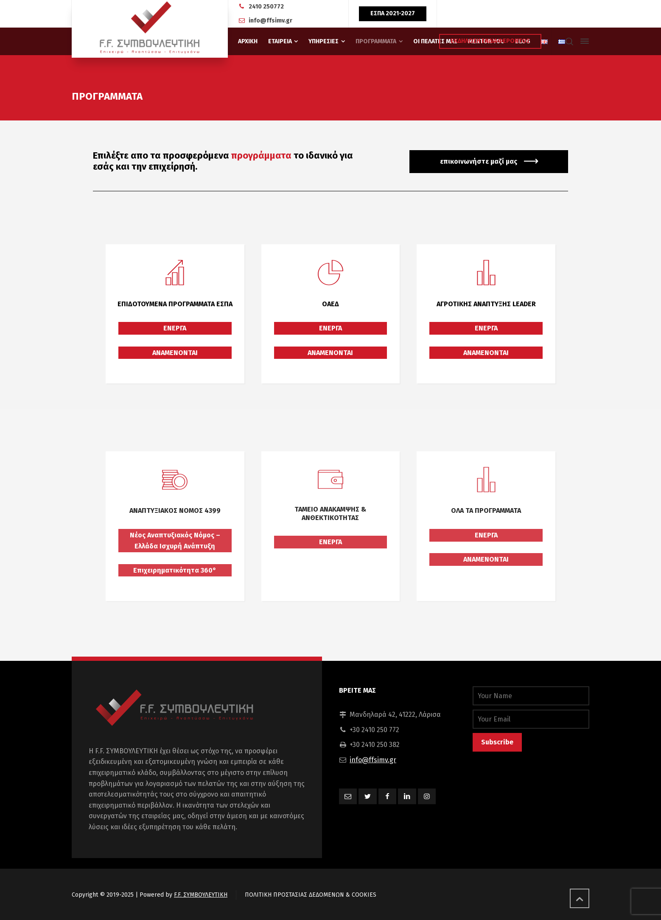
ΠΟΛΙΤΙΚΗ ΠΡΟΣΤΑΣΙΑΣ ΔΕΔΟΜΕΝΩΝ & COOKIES (310, 894)
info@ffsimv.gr (270, 20)
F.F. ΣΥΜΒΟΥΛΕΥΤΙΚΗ (200, 894)
